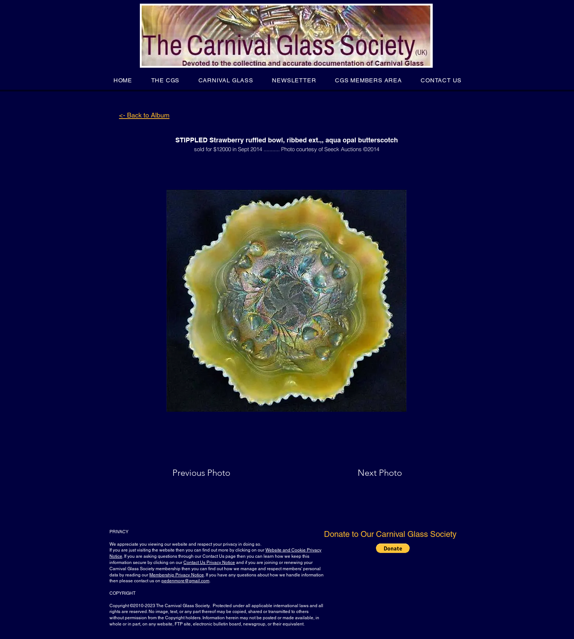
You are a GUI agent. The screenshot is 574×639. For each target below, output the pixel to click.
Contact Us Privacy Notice (209, 562)
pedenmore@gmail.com (185, 580)
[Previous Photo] (211, 473)
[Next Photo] (365, 473)
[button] (165, 80)
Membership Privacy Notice (176, 575)
